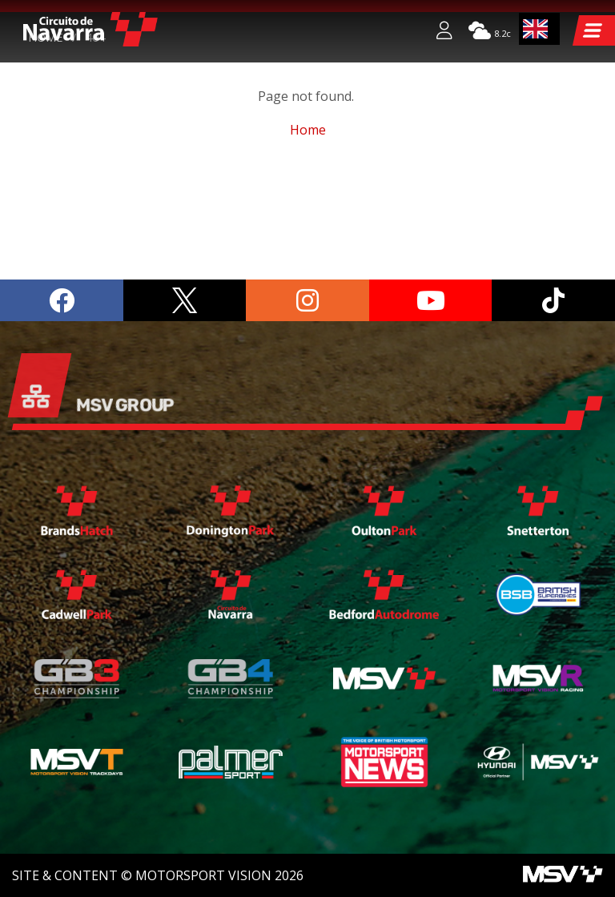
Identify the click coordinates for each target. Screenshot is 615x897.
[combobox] (540, 29)
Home (45, 147)
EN (536, 29)
